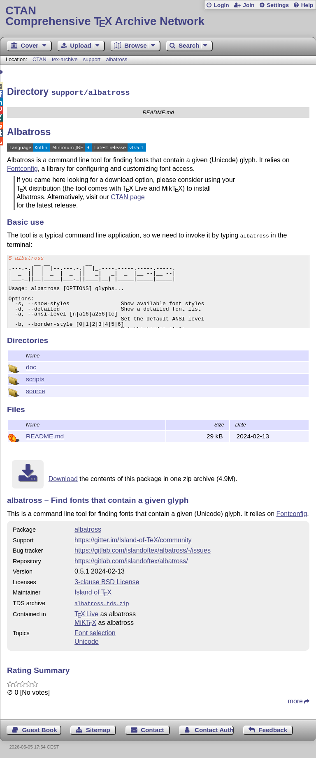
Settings (278, 5)
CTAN (39, 59)
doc (31, 365)
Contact (152, 727)
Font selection (95, 630)
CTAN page (127, 195)
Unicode (86, 639)
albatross (117, 59)
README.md (45, 434)
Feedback (272, 727)
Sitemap (98, 727)
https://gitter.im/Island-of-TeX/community (133, 538)
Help (307, 5)
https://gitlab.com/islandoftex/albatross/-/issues (142, 549)
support (92, 59)
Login (221, 5)
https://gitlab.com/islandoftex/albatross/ (131, 559)
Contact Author (214, 727)
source (35, 389)
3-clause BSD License (106, 580)
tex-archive (65, 59)
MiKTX (85, 620)
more (295, 699)
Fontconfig (22, 167)
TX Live (86, 611)
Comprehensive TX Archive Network (157, 16)
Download (63, 477)
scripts (35, 377)
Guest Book (39, 727)
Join (248, 5)
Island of (93, 591)
